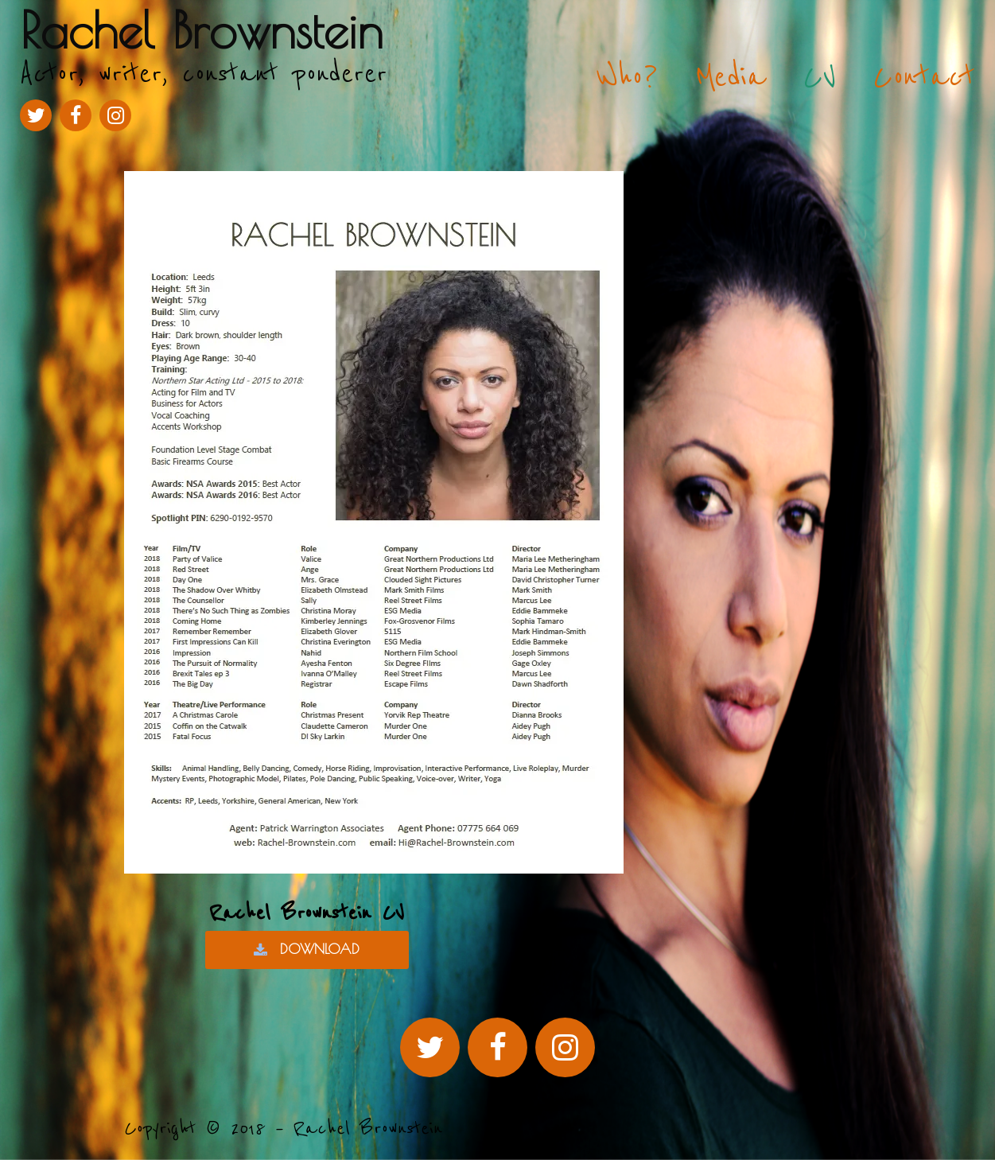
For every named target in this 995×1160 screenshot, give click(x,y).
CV (819, 77)
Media (730, 77)
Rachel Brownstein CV (306, 913)
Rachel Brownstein (201, 30)
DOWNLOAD (307, 949)
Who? (627, 77)
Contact (924, 77)
